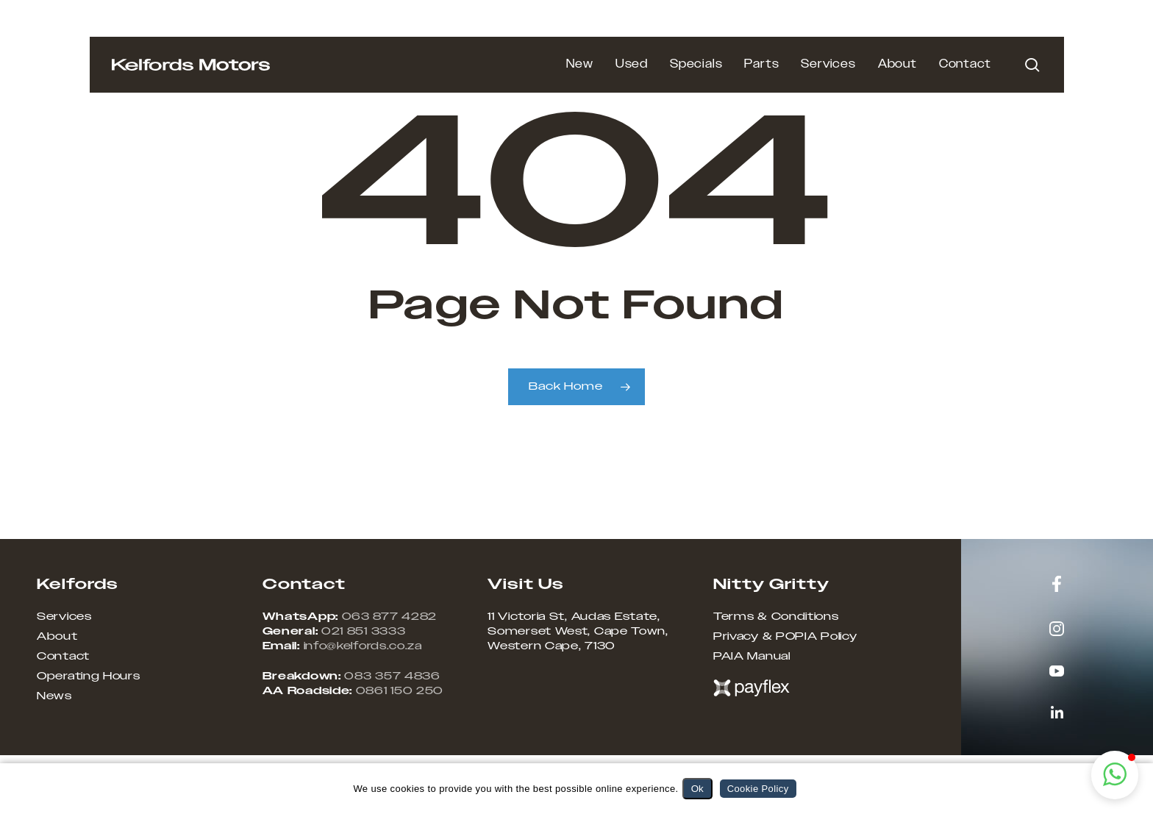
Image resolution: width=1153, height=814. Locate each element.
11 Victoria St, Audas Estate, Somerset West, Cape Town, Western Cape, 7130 (578, 631)
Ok (697, 788)
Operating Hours (88, 676)
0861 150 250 (399, 691)
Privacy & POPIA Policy (785, 636)
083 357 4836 (392, 676)
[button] (1114, 775)
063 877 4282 (389, 617)
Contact (63, 656)
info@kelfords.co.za (363, 646)
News (54, 696)
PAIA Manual (751, 656)
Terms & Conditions (776, 617)
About (57, 636)
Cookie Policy (758, 788)
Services (64, 617)
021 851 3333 (363, 631)
